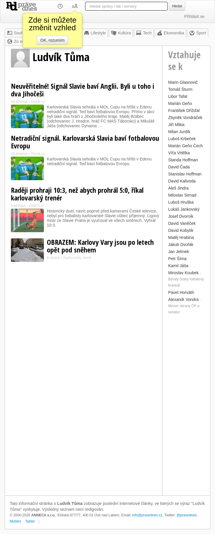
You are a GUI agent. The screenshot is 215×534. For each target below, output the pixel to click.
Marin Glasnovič (183, 82)
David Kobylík (181, 230)
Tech (144, 33)
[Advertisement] (186, 404)
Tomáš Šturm (180, 89)
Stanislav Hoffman (184, 174)
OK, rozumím (52, 40)
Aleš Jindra (178, 188)
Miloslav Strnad (182, 195)
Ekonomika (170, 33)
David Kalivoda (182, 181)
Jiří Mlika (176, 124)
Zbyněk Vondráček (185, 117)
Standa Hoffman (183, 160)
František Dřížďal (184, 110)
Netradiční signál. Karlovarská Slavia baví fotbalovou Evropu (85, 141)
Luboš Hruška (181, 202)
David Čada (179, 167)
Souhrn (17, 33)
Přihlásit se (194, 16)
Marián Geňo (180, 103)
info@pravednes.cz (147, 515)
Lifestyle (95, 33)
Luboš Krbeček (182, 138)
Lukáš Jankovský (184, 209)
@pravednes (187, 515)
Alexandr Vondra (183, 299)
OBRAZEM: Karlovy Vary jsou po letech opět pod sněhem (100, 246)
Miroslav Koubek (183, 272)
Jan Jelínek (178, 251)
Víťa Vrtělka (179, 152)
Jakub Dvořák (181, 244)
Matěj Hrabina (181, 237)
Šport (197, 33)
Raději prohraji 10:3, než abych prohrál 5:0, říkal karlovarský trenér (77, 193)
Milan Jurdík (179, 131)
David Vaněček (182, 223)
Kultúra (121, 33)
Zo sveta (18, 41)
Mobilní (15, 521)
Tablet (30, 521)
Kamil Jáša (178, 265)
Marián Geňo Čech (185, 145)
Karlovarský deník (78, 258)
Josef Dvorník (181, 216)
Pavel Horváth (181, 292)
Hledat (177, 6)
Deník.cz (38, 102)
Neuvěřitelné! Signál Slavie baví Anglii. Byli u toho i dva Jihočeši (82, 89)
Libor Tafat (177, 96)
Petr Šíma (177, 258)
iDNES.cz (36, 206)
